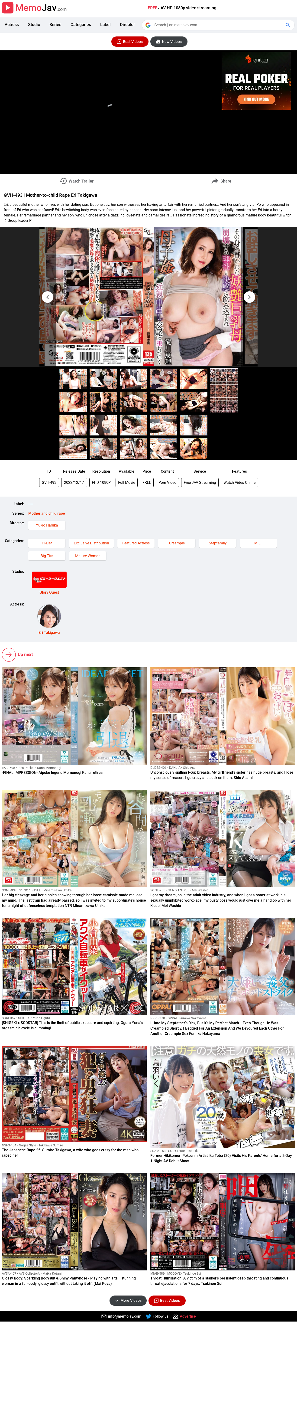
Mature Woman (87, 556)
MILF (258, 543)
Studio (34, 24)
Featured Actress (136, 543)
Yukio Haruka (47, 525)
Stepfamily (218, 543)
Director (127, 24)
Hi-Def (47, 543)
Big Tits (47, 556)
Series (55, 24)
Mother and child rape (46, 513)
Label (105, 24)
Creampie (177, 543)
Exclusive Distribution (91, 543)
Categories (81, 24)
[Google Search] (288, 25)
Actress (12, 24)
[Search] (218, 25)
